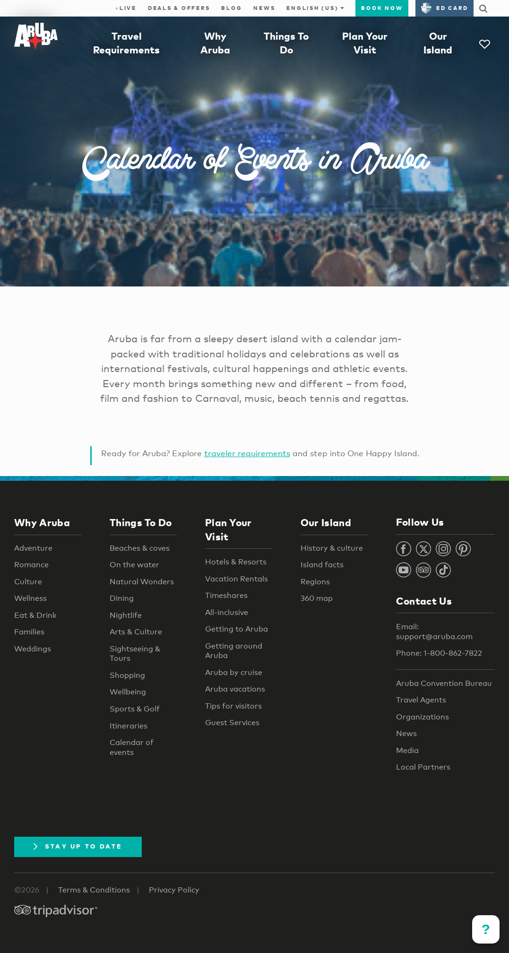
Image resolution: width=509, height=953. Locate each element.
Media (407, 750)
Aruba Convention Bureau (444, 683)
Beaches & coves (140, 548)
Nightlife (126, 615)
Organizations (422, 716)
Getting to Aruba (236, 628)
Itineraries (128, 725)
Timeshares (226, 595)
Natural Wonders (142, 581)
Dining (122, 598)
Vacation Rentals (236, 578)
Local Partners (423, 766)
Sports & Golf (135, 708)
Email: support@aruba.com (434, 631)
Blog (231, 8)
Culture (28, 581)
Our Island (326, 522)
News (264, 8)
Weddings (32, 648)
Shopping (127, 675)
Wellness (30, 598)
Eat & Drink (35, 615)
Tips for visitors (233, 706)
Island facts (322, 564)
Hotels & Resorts (236, 561)
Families (29, 631)
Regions (315, 581)
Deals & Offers (179, 8)
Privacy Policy (174, 889)
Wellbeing (128, 691)
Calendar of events (132, 747)
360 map (317, 598)
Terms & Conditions (94, 889)
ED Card (444, 8)
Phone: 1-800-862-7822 (439, 653)
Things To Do (141, 522)
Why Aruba (42, 522)
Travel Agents (421, 699)
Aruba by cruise (233, 672)
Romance (31, 564)
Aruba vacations (235, 688)
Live (126, 8)
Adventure (33, 548)
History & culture (332, 548)
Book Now (382, 8)
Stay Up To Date (78, 846)
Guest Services (232, 722)
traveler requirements (247, 453)
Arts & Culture (136, 631)
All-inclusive (226, 612)
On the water (134, 564)
